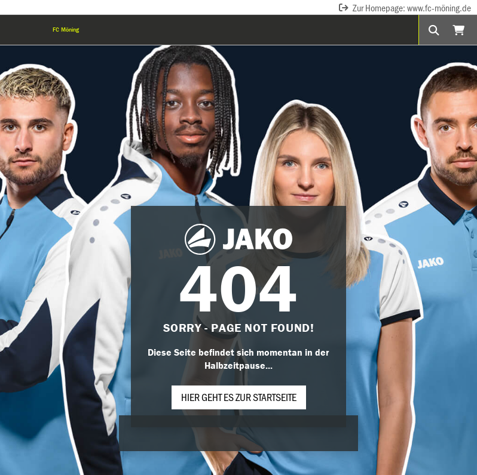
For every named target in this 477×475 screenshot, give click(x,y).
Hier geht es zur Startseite (238, 397)
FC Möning (66, 29)
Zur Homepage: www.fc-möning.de (404, 7)
